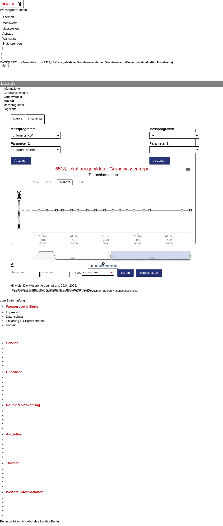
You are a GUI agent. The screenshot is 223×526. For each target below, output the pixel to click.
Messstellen (10, 28)
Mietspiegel (14, 482)
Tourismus (13, 502)
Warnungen (10, 38)
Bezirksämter (15, 386)
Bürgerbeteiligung (18, 419)
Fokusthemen (15, 469)
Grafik (17, 119)
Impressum (13, 312)
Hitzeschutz (14, 457)
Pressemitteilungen (19, 440)
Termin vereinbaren (19, 353)
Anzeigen (20, 160)
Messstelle (29, 62)
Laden (125, 272)
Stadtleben (13, 510)
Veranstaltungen (17, 448)
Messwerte (10, 23)
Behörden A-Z (15, 378)
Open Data (13, 423)
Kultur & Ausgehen (19, 498)
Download (35, 119)
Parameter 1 (20, 143)
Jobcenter (12, 395)
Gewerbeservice (17, 365)
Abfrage (7, 33)
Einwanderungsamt (19, 399)
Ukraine (11, 452)
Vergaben (12, 428)
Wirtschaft (13, 506)
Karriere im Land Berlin (21, 415)
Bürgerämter (14, 390)
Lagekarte (10, 109)
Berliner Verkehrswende (22, 473)
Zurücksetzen (148, 272)
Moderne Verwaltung (20, 477)
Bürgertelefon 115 (18, 357)
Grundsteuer (14, 486)
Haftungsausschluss (124, 290)
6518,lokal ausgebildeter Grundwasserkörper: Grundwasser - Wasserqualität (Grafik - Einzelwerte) (108, 62)
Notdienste (13, 361)
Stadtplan (12, 515)
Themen (8, 17)
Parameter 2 (158, 143)
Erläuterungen (12, 43)
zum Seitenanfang (12, 300)
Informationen (12, 88)
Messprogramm (23, 129)
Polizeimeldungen (18, 444)
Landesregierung (17, 411)
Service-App (14, 348)
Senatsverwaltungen (20, 382)
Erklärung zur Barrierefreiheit (25, 321)
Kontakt (11, 325)
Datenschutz (14, 316)
